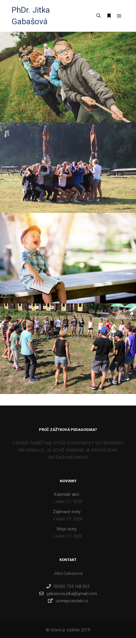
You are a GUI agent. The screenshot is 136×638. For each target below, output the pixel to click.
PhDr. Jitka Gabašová (31, 15)
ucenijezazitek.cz (68, 600)
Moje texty (67, 529)
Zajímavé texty (67, 511)
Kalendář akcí (66, 494)
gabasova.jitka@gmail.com (68, 593)
